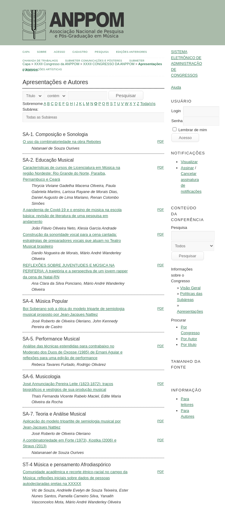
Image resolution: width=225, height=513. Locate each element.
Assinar (187, 168)
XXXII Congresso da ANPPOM (57, 64)
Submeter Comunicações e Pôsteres (93, 60)
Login (176, 111)
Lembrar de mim (192, 130)
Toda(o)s (148, 103)
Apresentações (190, 311)
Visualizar (189, 162)
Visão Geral (190, 288)
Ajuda (176, 87)
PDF (160, 141)
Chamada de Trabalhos (40, 60)
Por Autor (189, 339)
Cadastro (79, 51)
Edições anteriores (131, 51)
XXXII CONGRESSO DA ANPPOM (109, 64)
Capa (26, 51)
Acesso (59, 51)
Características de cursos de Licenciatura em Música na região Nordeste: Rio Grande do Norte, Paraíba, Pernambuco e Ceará (71, 173)
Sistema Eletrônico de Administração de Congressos (186, 64)
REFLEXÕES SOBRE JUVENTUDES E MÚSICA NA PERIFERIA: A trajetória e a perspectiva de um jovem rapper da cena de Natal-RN (75, 271)
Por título (188, 344)
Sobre (42, 51)
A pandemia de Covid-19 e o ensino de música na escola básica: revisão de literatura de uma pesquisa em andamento (72, 215)
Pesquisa (102, 51)
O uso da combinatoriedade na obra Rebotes (62, 141)
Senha (177, 121)
